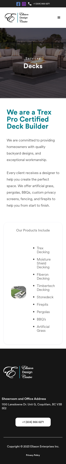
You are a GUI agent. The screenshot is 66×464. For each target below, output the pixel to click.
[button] (59, 17)
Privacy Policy (33, 455)
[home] (16, 17)
